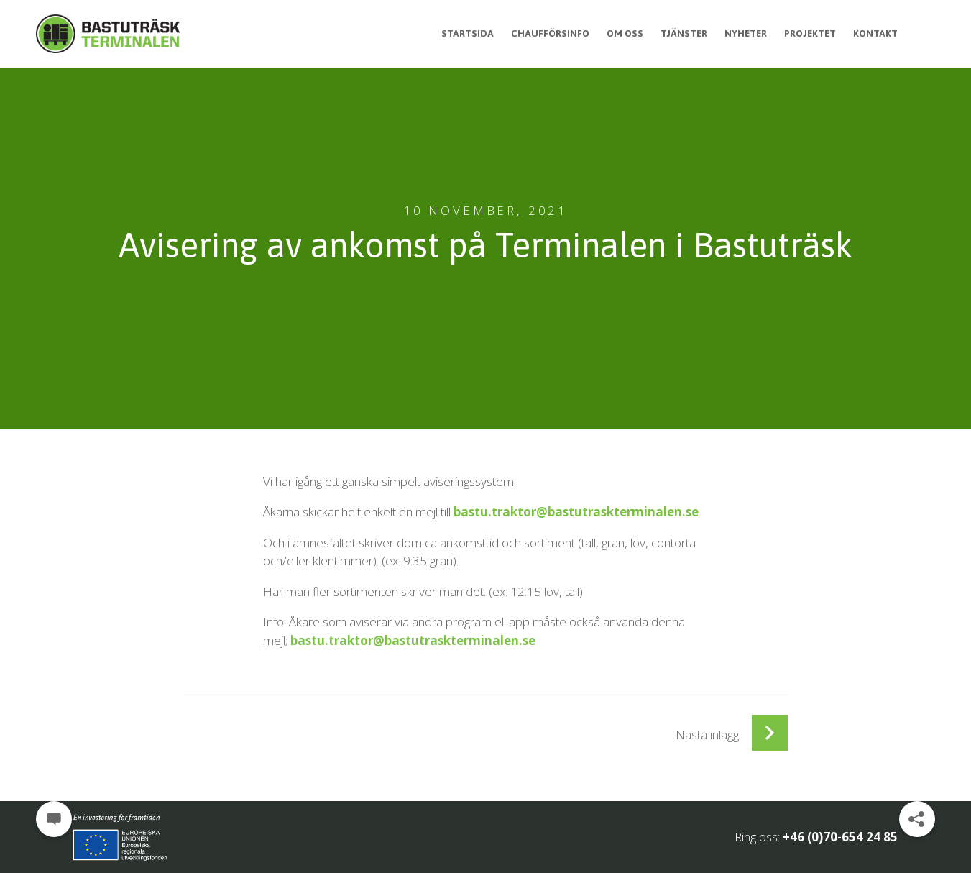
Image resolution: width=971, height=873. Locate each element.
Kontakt (875, 33)
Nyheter (740, 33)
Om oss (616, 33)
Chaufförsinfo (540, 33)
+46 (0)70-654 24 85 (840, 836)
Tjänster (677, 33)
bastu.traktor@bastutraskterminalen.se (576, 511)
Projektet (807, 33)
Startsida (455, 33)
